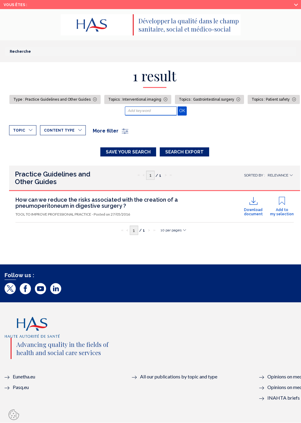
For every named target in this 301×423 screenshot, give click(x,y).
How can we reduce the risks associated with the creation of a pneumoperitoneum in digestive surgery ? (96, 202)
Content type (59, 130)
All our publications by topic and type (178, 376)
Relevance (278, 175)
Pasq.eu (21, 387)
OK (183, 110)
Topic (19, 130)
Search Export (184, 152)
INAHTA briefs (283, 398)
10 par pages (171, 230)
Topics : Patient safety (271, 99)
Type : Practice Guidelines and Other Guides (52, 99)
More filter (111, 131)
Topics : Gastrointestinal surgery (207, 99)
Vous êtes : (15, 5)
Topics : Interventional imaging (135, 99)
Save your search (128, 152)
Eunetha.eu (24, 376)
